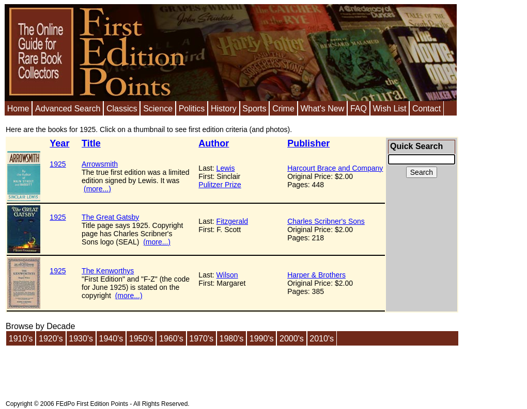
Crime (283, 108)
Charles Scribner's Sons (326, 221)
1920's (51, 338)
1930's (81, 338)
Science (158, 108)
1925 (58, 164)
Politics (192, 108)
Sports (254, 108)
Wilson (227, 275)
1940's (111, 338)
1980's (232, 338)
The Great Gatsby (110, 217)
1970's (201, 338)
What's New (322, 108)
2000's (292, 338)
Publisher (308, 143)
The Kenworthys (108, 271)
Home (18, 108)
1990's (262, 338)
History (224, 108)
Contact (426, 108)
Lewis (225, 168)
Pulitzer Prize (219, 185)
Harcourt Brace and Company (335, 168)
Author (213, 143)
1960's (171, 338)
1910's (21, 338)
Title (91, 143)
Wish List (389, 108)
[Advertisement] (194, 370)
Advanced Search (67, 108)
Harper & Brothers (316, 275)
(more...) (97, 189)
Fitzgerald (232, 221)
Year (59, 143)
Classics (121, 108)
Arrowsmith (100, 164)
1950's (141, 338)
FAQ (358, 108)
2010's (321, 338)
